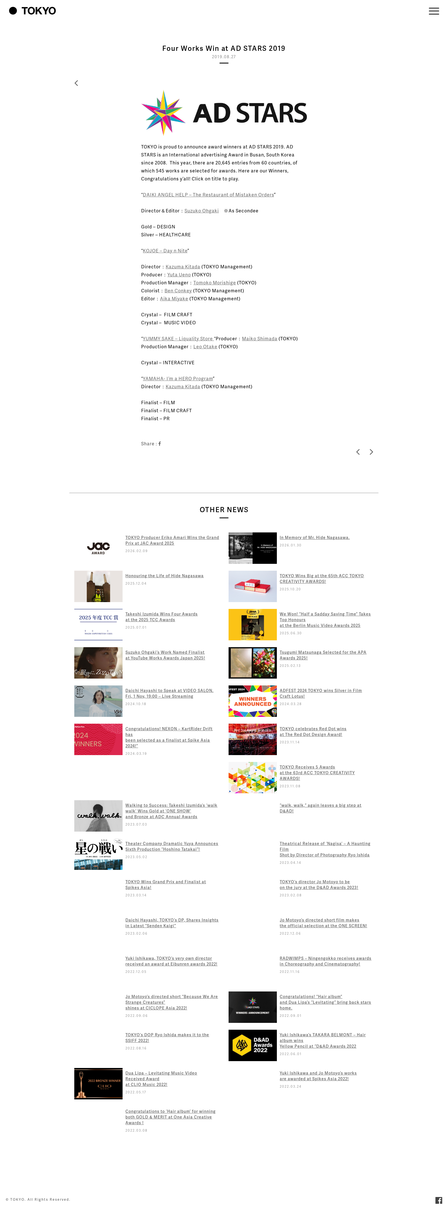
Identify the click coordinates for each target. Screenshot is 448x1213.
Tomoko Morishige (214, 282)
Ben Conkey (178, 290)
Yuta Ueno (179, 274)
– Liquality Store (194, 338)
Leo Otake (205, 346)
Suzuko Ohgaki (202, 210)
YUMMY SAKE (158, 338)
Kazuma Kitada (183, 266)
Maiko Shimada (259, 338)
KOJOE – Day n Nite (165, 250)
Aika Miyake (174, 298)
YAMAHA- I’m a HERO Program (178, 378)
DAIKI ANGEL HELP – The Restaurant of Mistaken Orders (208, 194)
